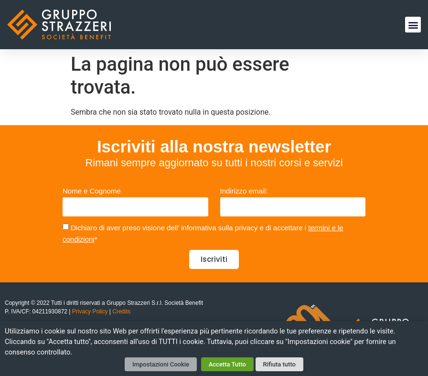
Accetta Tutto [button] (227, 364)
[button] (413, 24)
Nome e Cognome (92, 191)
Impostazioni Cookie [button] (160, 364)
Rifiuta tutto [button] (279, 364)
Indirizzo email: (244, 191)
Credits (120, 311)
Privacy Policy (90, 311)
